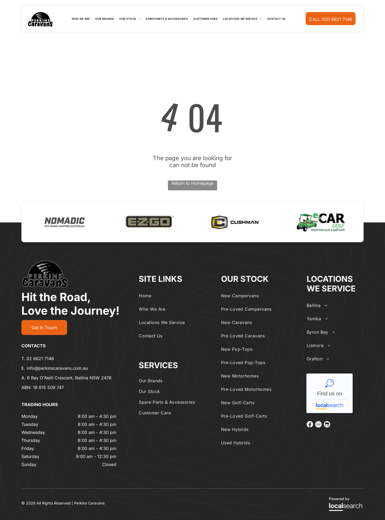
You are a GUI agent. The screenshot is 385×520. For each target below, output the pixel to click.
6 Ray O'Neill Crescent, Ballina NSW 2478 (69, 377)
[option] (64, 222)
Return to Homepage (192, 183)
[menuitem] (81, 18)
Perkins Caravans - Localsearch (329, 393)
